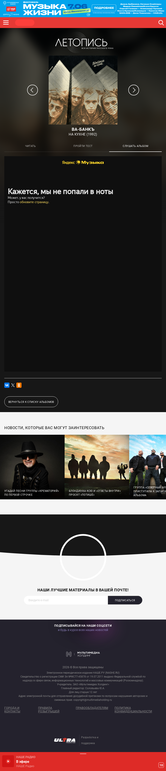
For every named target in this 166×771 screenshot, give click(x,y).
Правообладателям (92, 708)
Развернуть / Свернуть (83, 753)
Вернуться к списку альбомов (31, 401)
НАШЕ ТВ (106, 22)
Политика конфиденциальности (133, 709)
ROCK (45, 22)
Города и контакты (12, 709)
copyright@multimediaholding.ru (92, 699)
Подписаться (125, 600)
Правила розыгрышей (48, 709)
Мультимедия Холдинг (83, 654)
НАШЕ (24, 22)
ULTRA (86, 22)
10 (161, 765)
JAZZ (65, 22)
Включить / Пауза (8, 761)
